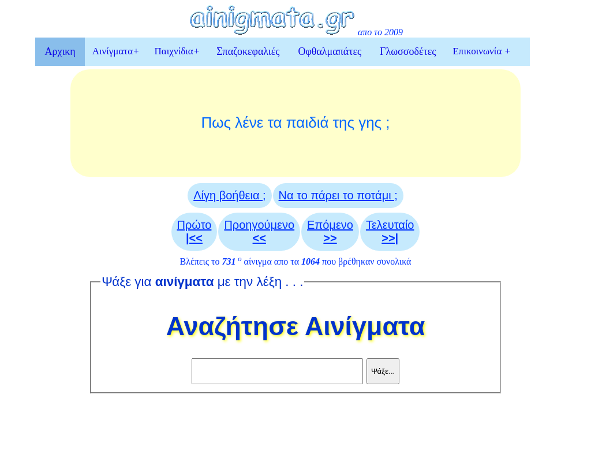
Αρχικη (59, 51)
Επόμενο (330, 231)
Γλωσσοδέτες (408, 51)
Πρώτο (194, 231)
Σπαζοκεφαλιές (247, 51)
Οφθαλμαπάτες (329, 51)
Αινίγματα (116, 51)
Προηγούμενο (259, 231)
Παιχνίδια (177, 51)
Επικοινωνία (481, 51)
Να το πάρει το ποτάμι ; (338, 195)
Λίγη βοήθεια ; (229, 195)
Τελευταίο (390, 231)
